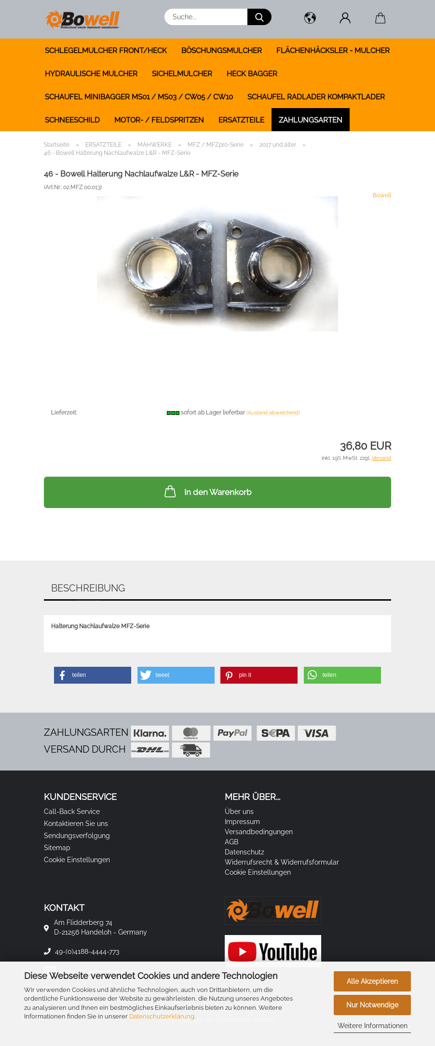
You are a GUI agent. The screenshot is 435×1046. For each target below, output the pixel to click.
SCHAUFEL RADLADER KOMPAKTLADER (316, 97)
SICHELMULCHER (182, 73)
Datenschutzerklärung (161, 1016)
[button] (309, 19)
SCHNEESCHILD (72, 120)
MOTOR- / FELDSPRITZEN (159, 120)
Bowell (382, 195)
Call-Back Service (72, 811)
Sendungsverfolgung (77, 836)
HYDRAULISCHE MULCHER (91, 73)
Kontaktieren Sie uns (76, 823)
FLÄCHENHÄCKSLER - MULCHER (333, 50)
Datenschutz (244, 852)
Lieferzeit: (64, 412)
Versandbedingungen (259, 832)
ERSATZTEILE (241, 120)
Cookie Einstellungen (77, 860)
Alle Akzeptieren (372, 981)
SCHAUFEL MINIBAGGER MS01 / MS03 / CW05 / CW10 (139, 97)
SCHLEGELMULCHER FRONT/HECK (106, 50)
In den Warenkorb (207, 491)
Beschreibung (88, 588)
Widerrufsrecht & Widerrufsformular (282, 862)
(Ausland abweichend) (273, 413)
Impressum (242, 822)
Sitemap (57, 848)
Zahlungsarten (310, 120)
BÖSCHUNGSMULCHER (221, 50)
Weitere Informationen (373, 1026)
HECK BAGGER (252, 73)
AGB (231, 842)
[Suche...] (259, 17)
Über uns (239, 811)
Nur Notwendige (372, 1005)
